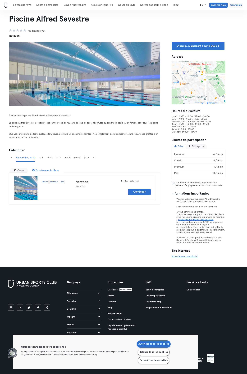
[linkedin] (20, 307)
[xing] (47, 307)
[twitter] (29, 307)
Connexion (236, 5)
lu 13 (58, 157)
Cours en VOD (126, 5)
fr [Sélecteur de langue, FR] (203, 5)
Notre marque (115, 313)
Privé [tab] (178, 146)
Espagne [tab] (83, 317)
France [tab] (83, 325)
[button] (12, 353)
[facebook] (38, 307)
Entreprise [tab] (196, 146)
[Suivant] (93, 157)
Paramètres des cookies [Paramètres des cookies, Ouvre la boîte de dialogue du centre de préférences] (154, 360)
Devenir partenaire (75, 5)
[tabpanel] (198, 163)
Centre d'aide (193, 290)
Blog (175, 5)
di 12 (49, 157)
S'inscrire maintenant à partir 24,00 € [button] (198, 46)
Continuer (139, 192)
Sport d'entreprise (47, 5)
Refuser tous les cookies (153, 352)
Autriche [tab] (83, 301)
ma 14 (67, 157)
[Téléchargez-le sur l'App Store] (18, 296)
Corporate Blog (153, 302)
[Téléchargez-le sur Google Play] (42, 296)
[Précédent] (11, 157)
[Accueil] (5, 5)
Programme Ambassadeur (159, 308)
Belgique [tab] (83, 309)
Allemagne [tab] (83, 293)
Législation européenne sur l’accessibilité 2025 (122, 327)
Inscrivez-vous (218, 5)
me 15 (77, 157)
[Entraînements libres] (45, 170)
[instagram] (11, 307)
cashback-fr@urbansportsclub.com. (195, 219)
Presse (111, 296)
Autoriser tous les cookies (153, 344)
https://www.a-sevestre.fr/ (185, 256)
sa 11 (41, 157)
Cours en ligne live (102, 5)
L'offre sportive (22, 5)
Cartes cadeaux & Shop (154, 5)
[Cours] (19, 170)
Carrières (113, 290)
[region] (105, 352)
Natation (82, 182)
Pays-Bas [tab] (83, 332)
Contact (112, 302)
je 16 (86, 157)
